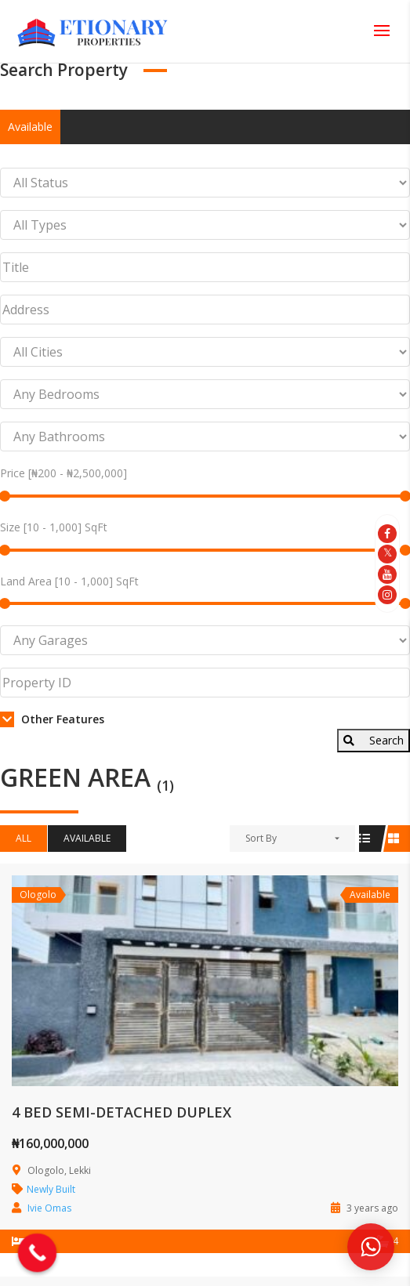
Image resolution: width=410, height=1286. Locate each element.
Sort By (261, 838)
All (23, 838)
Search (373, 740)
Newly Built (51, 1189)
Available (30, 126)
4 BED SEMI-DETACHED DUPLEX (121, 1112)
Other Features (52, 719)
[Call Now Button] (37, 1253)
